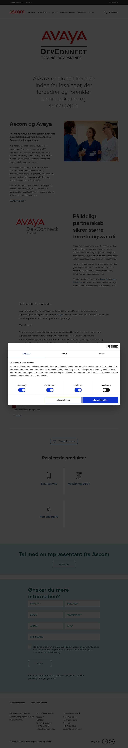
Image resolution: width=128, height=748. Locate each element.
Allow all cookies (100, 400)
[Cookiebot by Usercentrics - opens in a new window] (107, 346)
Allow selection (63, 400)
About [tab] (101, 354)
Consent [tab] (26, 354)
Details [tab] (64, 354)
